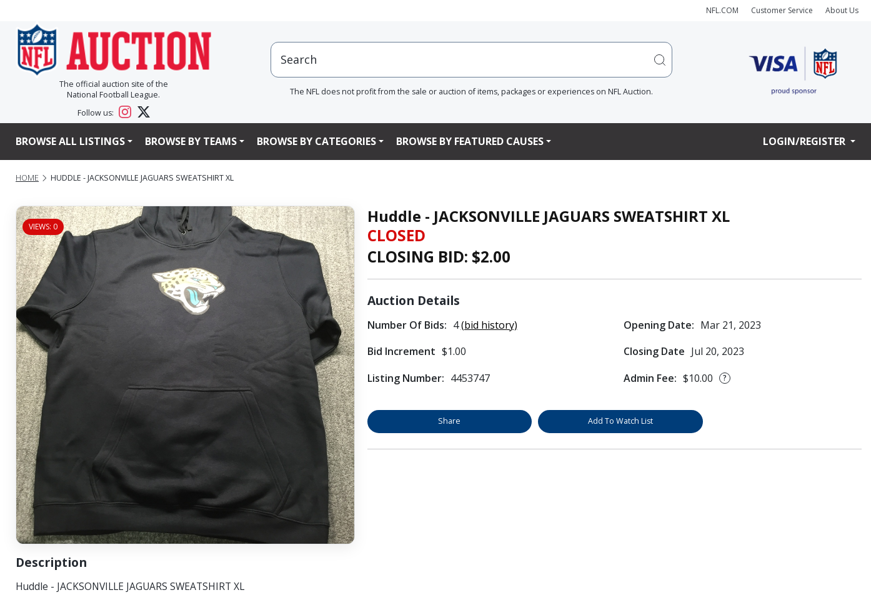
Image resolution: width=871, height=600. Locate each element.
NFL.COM (722, 10)
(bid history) (489, 325)
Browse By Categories (316, 141)
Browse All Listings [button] (70, 141)
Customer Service (782, 10)
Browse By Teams (191, 141)
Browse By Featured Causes (470, 141)
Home (27, 177)
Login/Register (805, 141)
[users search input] (471, 60)
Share (449, 421)
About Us (842, 10)
